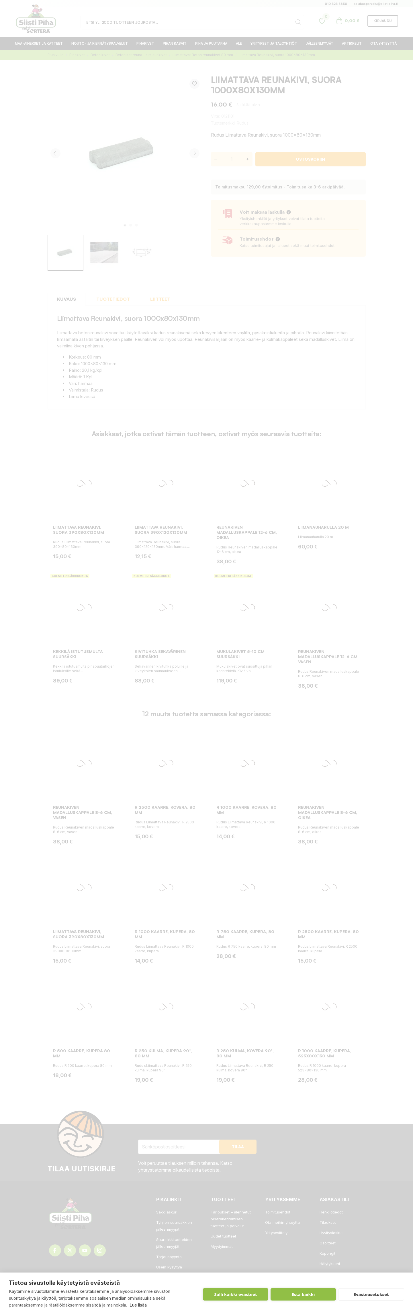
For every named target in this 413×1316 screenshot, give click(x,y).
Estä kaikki (303, 1294)
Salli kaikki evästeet (235, 1294)
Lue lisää (138, 1305)
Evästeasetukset (371, 1294)
